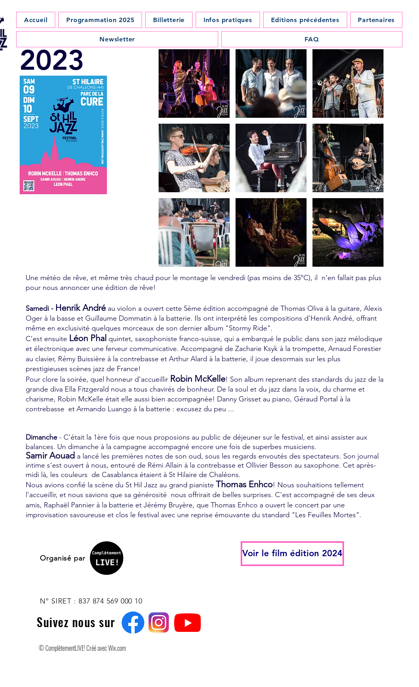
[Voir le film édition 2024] (292, 553)
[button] (194, 83)
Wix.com (116, 648)
